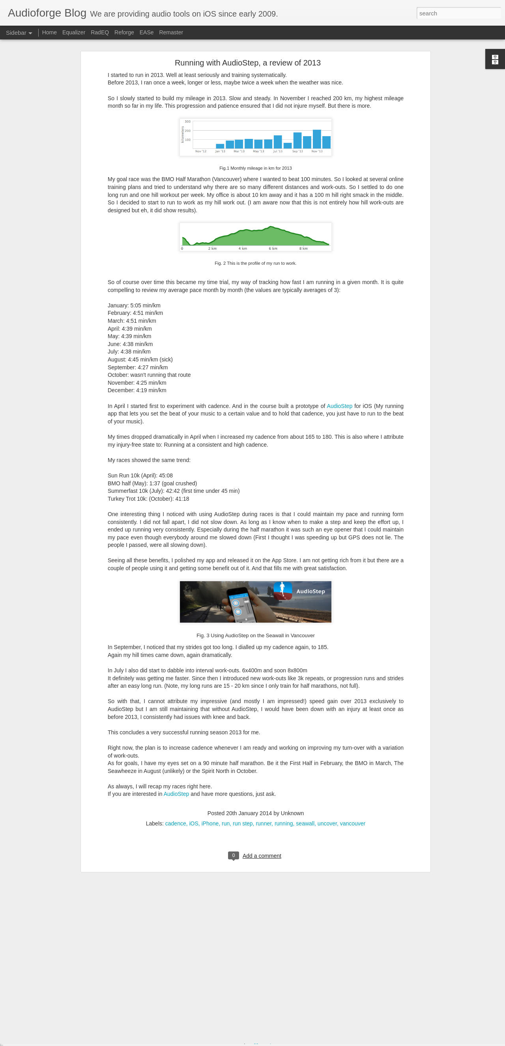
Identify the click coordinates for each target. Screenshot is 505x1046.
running (284, 740)
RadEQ (100, 32)
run (226, 740)
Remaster (171, 32)
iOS (193, 740)
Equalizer (73, 32)
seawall (305, 740)
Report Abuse (277, 1041)
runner (263, 740)
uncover (327, 740)
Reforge (124, 32)
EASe (147, 32)
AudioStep (340, 323)
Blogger (254, 1041)
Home (49, 32)
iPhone (210, 740)
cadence (175, 740)
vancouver (353, 740)
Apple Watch (215, 990)
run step (243, 740)
